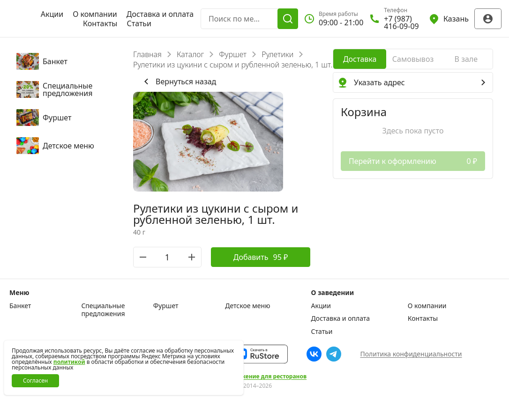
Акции (52, 14)
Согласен (35, 380)
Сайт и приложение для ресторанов (254, 376)
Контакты (100, 23)
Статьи (139, 23)
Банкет (20, 306)
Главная (147, 54)
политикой (69, 362)
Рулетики (277, 54)
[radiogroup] (413, 59)
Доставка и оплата (160, 14)
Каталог (190, 54)
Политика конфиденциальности (411, 353)
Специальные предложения (103, 310)
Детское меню (247, 306)
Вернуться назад (178, 81)
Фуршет (233, 54)
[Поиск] (287, 18)
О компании (95, 14)
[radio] (359, 59)
